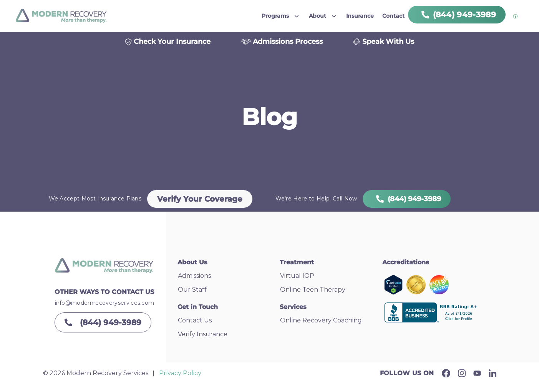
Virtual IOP (297, 275)
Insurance (360, 15)
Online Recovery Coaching (321, 320)
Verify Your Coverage (199, 199)
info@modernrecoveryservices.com (104, 302)
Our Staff (192, 289)
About (317, 15)
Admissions (194, 275)
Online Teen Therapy (312, 289)
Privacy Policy (180, 373)
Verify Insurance (202, 334)
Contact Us (195, 320)
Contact (393, 15)
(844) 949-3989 (406, 199)
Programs (275, 15)
